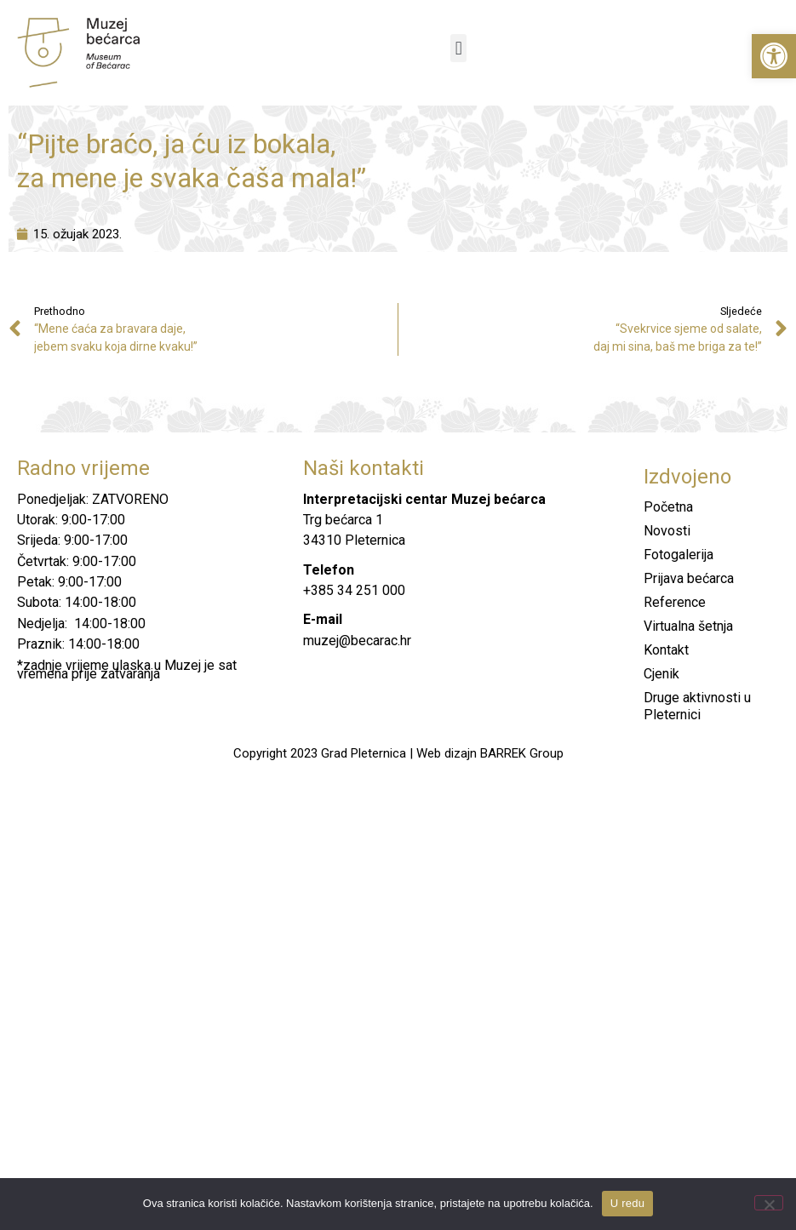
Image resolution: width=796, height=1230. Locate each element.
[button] (774, 56)
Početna (668, 507)
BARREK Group (522, 753)
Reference (675, 602)
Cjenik (661, 674)
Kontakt (666, 650)
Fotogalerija (678, 554)
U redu (627, 1203)
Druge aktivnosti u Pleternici (697, 706)
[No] (768, 1202)
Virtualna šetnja (688, 626)
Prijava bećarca (689, 578)
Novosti (667, 531)
